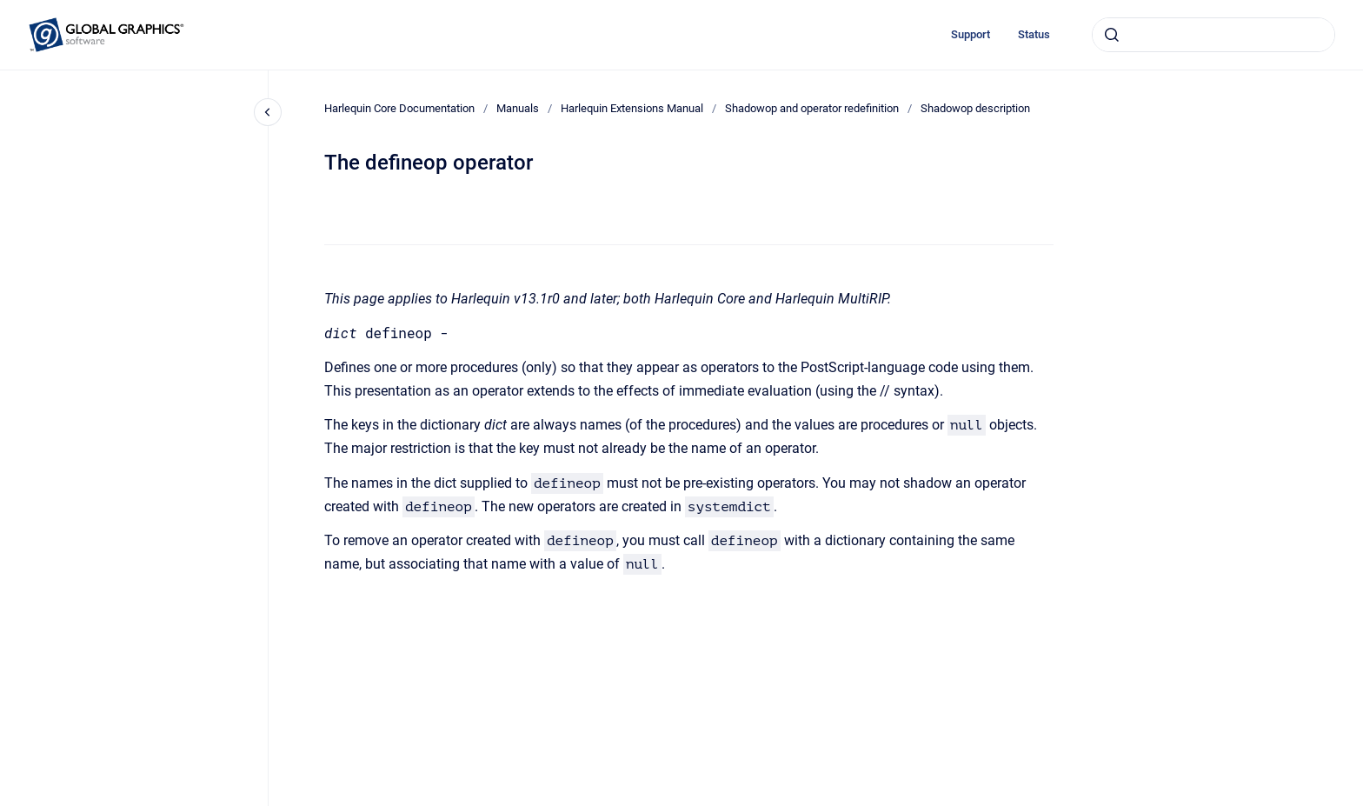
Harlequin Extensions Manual (632, 108)
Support (970, 34)
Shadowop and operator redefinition (812, 108)
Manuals (517, 108)
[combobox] (1213, 34)
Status (1034, 34)
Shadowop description (975, 108)
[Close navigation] (268, 112)
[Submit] (1112, 35)
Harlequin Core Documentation (399, 108)
